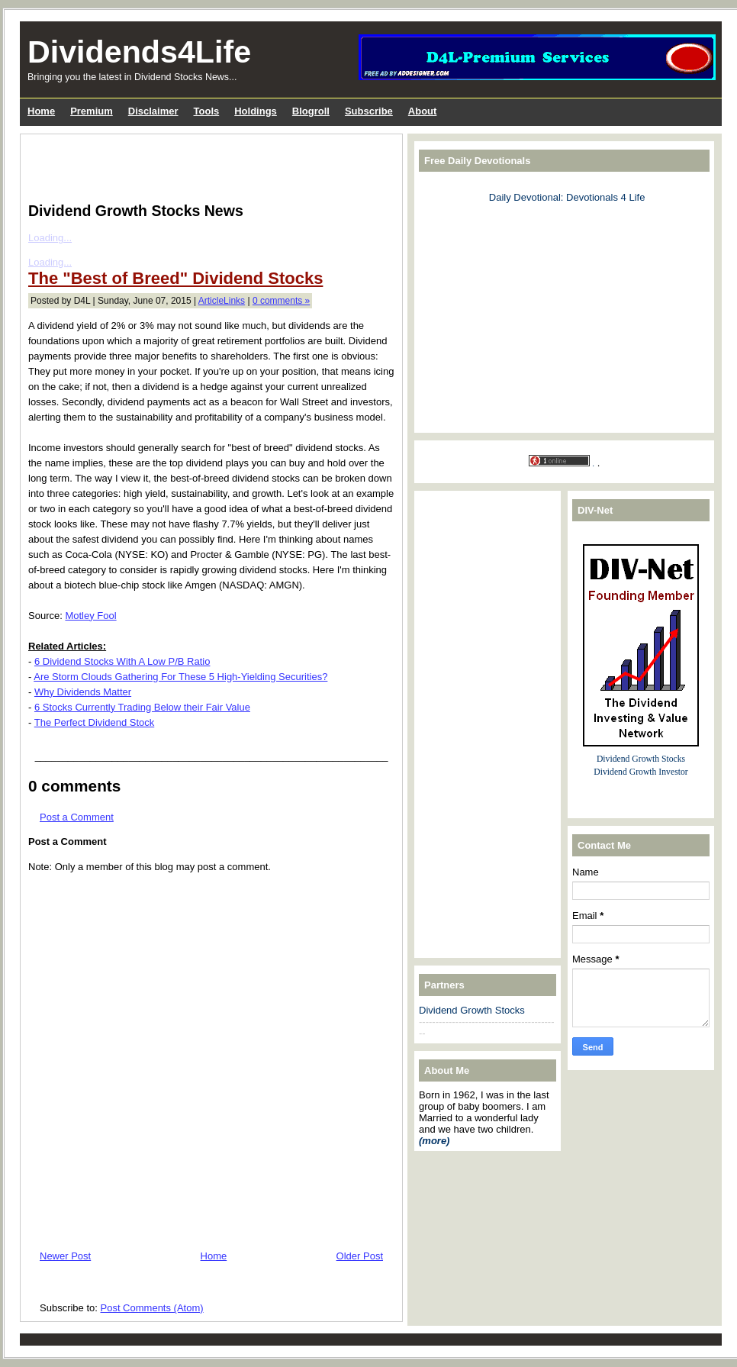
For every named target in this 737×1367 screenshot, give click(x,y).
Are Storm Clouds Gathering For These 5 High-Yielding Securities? (180, 676)
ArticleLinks (221, 300)
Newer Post (65, 1256)
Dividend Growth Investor (640, 772)
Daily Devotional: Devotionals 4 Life (567, 197)
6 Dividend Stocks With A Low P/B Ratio (122, 661)
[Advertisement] (206, 165)
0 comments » (281, 300)
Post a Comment (77, 817)
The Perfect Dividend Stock (94, 722)
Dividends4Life (139, 51)
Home (214, 1256)
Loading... (50, 237)
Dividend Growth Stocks (472, 1010)
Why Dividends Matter (82, 692)
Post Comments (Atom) (152, 1308)
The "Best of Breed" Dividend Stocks (175, 278)
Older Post (359, 1256)
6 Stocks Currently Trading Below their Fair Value (142, 707)
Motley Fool (90, 615)
